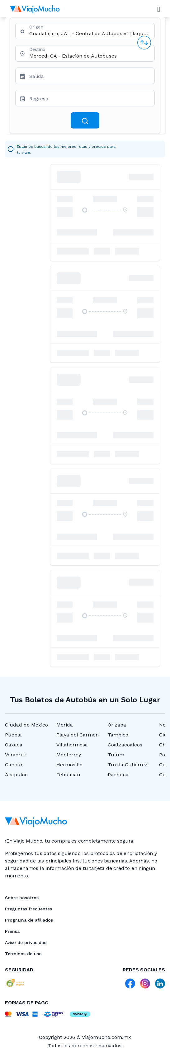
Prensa (12, 931)
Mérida (64, 725)
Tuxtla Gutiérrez (128, 765)
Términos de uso (23, 953)
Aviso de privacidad (26, 942)
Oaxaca (13, 745)
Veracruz (16, 755)
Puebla (13, 735)
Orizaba (117, 725)
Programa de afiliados (29, 920)
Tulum (116, 755)
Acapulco (16, 775)
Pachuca (118, 775)
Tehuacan (68, 775)
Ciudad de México (26, 725)
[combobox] (89, 33)
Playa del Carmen (77, 735)
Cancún (14, 765)
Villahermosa (72, 745)
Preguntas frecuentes (28, 908)
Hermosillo (69, 765)
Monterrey (68, 755)
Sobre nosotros (22, 897)
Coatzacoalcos (125, 745)
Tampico (118, 735)
